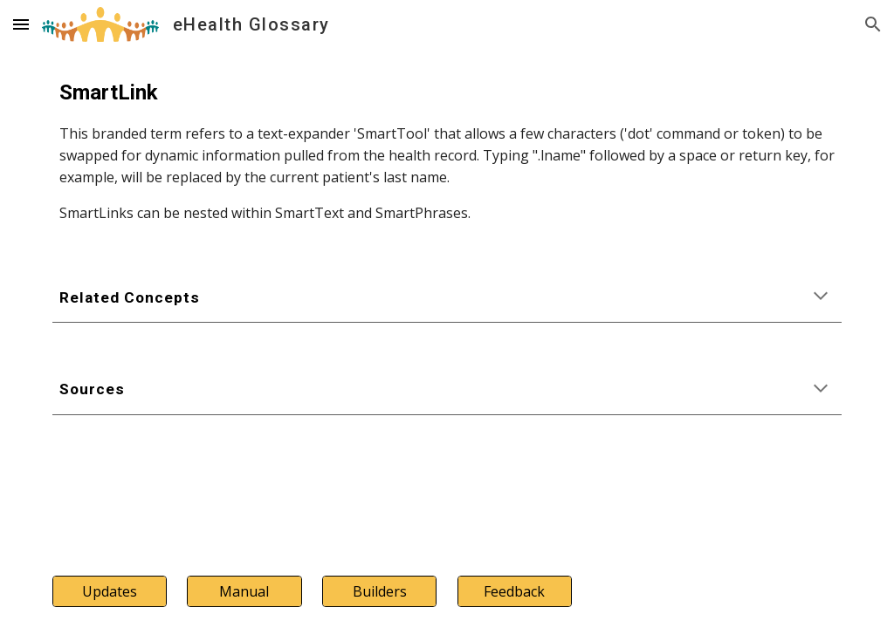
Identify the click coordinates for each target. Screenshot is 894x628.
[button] (21, 24)
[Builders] (379, 591)
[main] (447, 150)
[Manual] (244, 591)
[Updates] (109, 591)
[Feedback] (514, 591)
